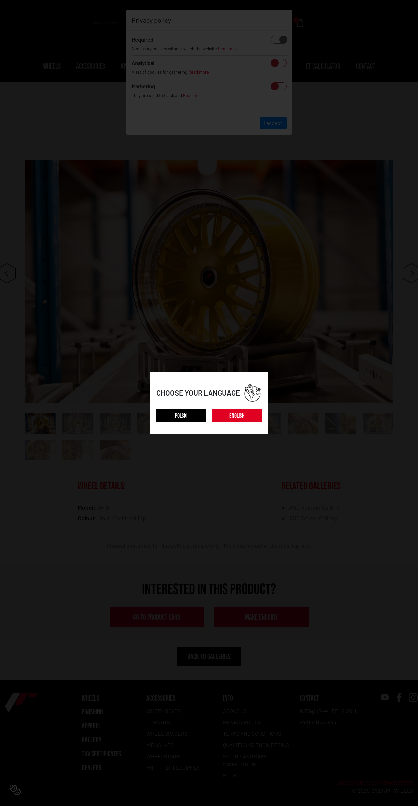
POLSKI (181, 415)
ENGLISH (237, 415)
